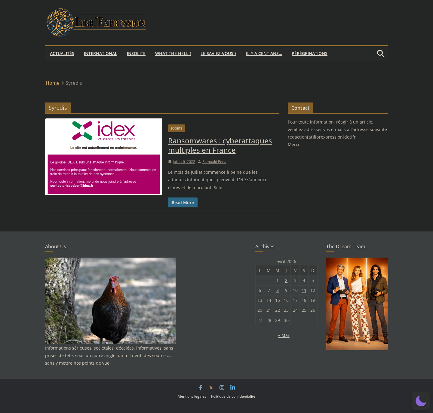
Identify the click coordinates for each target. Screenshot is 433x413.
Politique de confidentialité (233, 396)
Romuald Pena (214, 161)
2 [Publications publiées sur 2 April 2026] (286, 280)
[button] (421, 401)
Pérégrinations (309, 53)
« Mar (284, 335)
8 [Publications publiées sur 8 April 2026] (277, 290)
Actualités (62, 53)
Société (176, 128)
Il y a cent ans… (264, 53)
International (100, 53)
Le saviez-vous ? (218, 53)
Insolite (136, 53)
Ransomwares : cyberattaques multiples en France (220, 145)
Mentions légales (192, 396)
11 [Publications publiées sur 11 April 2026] (304, 290)
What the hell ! (173, 53)
